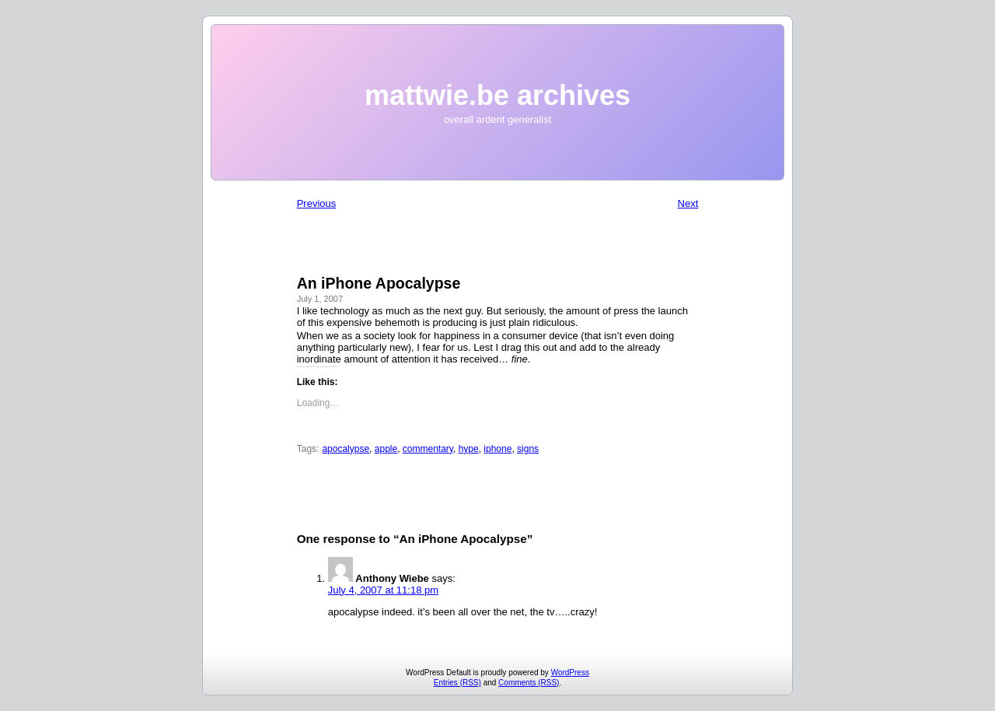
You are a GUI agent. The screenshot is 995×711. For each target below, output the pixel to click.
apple (386, 448)
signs (528, 448)
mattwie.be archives (497, 95)
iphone (497, 448)
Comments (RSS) (528, 682)
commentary (428, 448)
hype (469, 448)
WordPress (570, 672)
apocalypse (345, 448)
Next (688, 203)
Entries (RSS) (457, 682)
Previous (317, 203)
